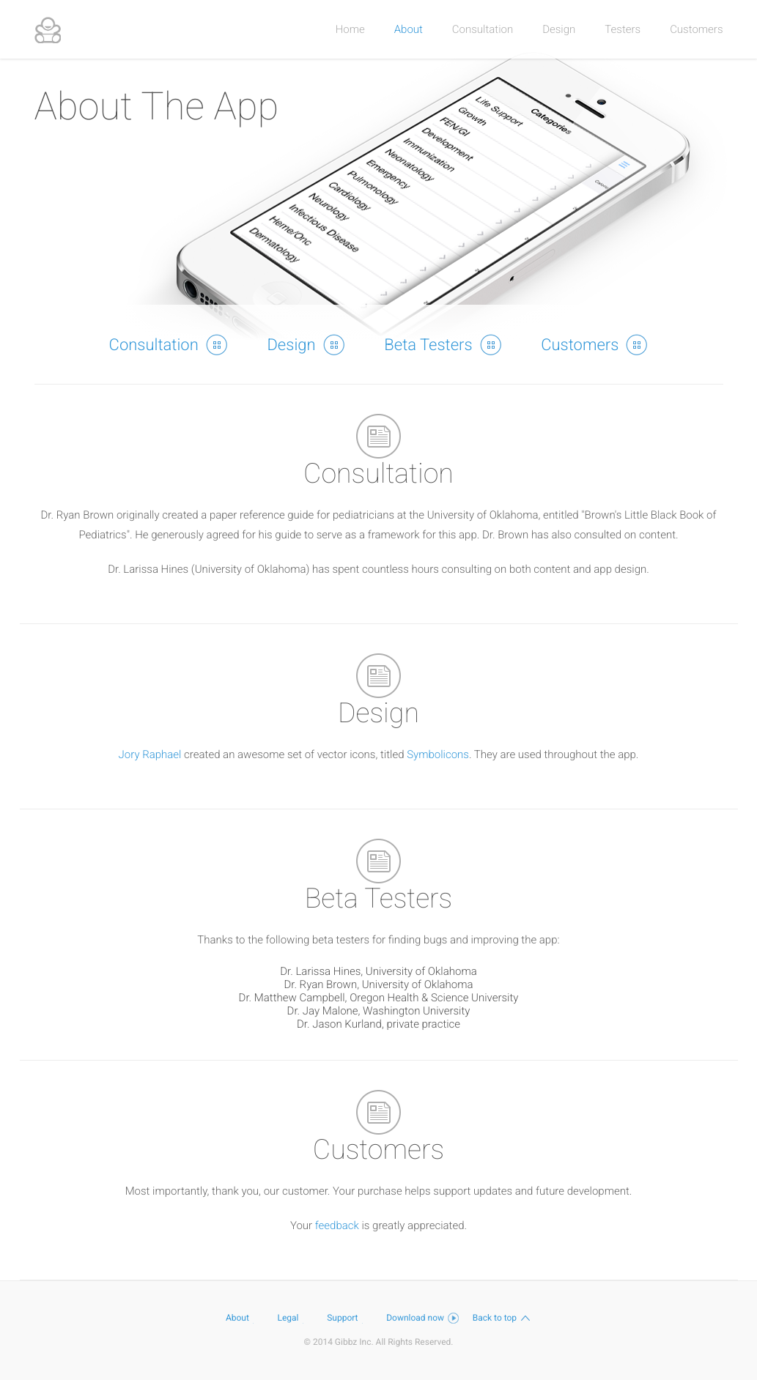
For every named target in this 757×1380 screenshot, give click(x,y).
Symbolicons (438, 754)
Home (350, 29)
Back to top (502, 1318)
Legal (296, 1318)
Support (349, 1318)
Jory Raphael (150, 754)
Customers (696, 29)
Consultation (482, 29)
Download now (422, 1318)
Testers (622, 29)
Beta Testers (442, 344)
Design (558, 29)
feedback (337, 1225)
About (408, 29)
